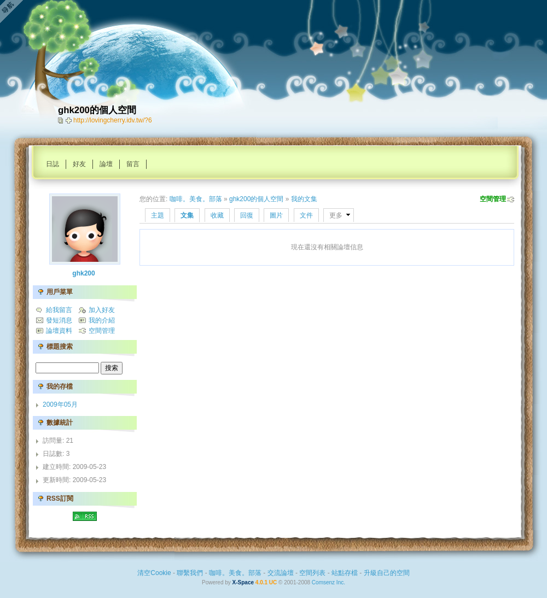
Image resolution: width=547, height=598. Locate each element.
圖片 (276, 215)
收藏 (217, 215)
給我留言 (59, 310)
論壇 (106, 164)
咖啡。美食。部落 (196, 199)
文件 (306, 215)
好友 (79, 164)
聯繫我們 (190, 573)
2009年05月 (60, 404)
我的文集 (304, 199)
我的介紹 (102, 320)
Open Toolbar (13, 12)
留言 (132, 164)
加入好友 (102, 310)
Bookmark (69, 120)
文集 (187, 215)
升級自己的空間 (387, 573)
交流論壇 (280, 573)
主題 (157, 215)
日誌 (52, 164)
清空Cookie (154, 573)
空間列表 (312, 573)
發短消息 (59, 320)
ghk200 (83, 273)
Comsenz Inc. (328, 582)
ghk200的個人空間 (256, 199)
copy (62, 120)
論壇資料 (59, 331)
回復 (246, 215)
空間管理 (493, 199)
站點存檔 (344, 573)
